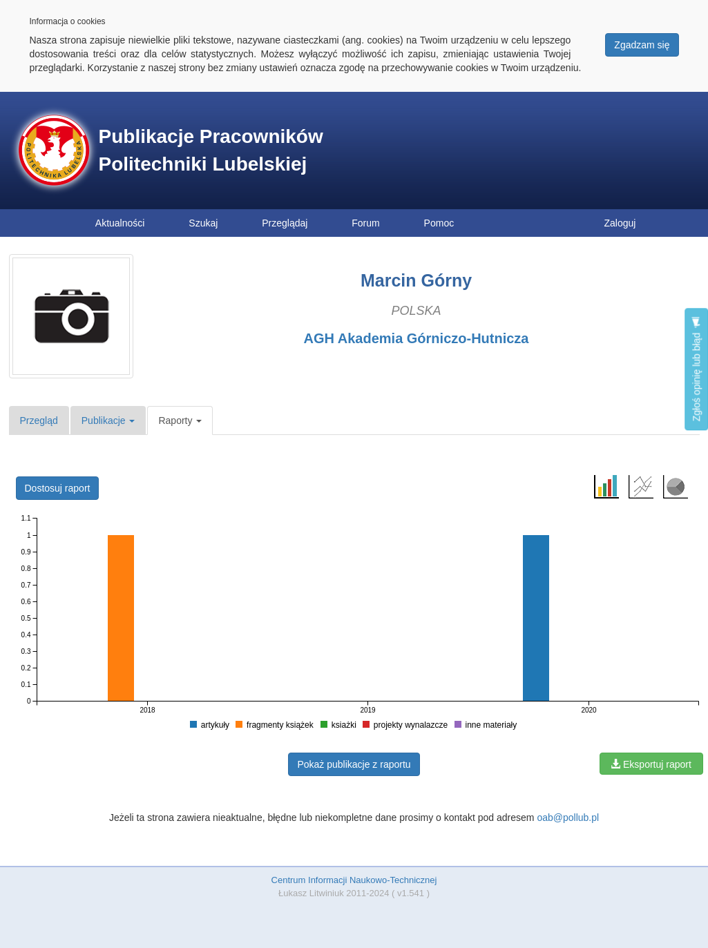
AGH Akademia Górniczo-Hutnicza (416, 338)
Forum (365, 223)
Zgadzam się (641, 44)
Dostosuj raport (57, 488)
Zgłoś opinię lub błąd (696, 369)
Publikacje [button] (108, 420)
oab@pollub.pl (568, 817)
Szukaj (203, 223)
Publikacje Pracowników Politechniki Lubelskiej (211, 150)
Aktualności (120, 223)
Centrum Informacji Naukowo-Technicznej (354, 880)
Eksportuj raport (651, 764)
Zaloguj (620, 223)
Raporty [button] (180, 420)
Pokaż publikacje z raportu (353, 764)
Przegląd (39, 420)
